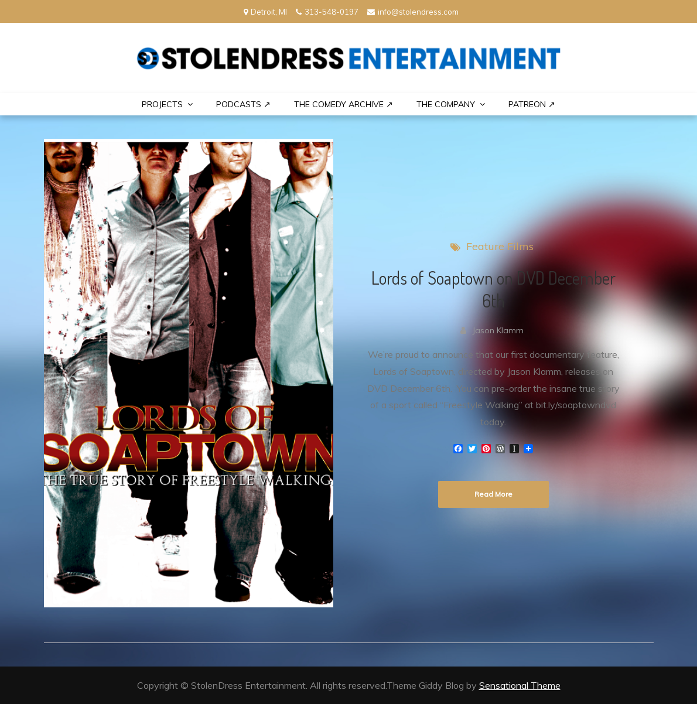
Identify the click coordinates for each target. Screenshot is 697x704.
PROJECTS (162, 104)
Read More (493, 494)
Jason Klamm (498, 330)
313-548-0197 (327, 11)
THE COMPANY (445, 104)
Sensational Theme (520, 685)
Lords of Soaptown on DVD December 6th (493, 289)
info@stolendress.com (413, 11)
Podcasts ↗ (243, 104)
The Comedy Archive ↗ (343, 104)
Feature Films (500, 246)
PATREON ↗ (531, 104)
